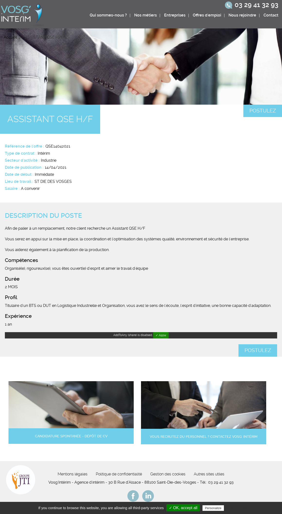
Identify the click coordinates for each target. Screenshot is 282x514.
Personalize (213, 508)
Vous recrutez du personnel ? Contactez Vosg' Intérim (203, 437)
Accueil (10, 37)
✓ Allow (161, 335)
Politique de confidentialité (119, 474)
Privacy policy (236, 508)
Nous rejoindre (242, 15)
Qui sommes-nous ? (108, 15)
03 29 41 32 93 (256, 5)
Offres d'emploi (207, 15)
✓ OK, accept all (183, 508)
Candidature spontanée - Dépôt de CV (71, 436)
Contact (271, 15)
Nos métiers (145, 15)
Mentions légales (73, 474)
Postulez (262, 111)
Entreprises (174, 15)
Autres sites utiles (209, 474)
